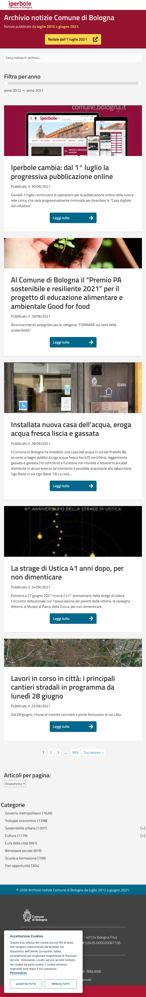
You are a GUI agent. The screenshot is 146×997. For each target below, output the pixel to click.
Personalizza (18, 973)
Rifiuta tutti (61, 983)
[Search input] (73, 58)
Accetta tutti (26, 983)
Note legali (94, 970)
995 (75, 752)
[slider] (6, 83)
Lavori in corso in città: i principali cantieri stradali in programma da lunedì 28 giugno (63, 687)
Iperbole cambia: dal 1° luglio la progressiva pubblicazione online (62, 172)
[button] (73, 39)
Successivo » (94, 752)
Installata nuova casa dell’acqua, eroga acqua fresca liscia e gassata (71, 429)
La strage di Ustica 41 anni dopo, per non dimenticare (67, 572)
